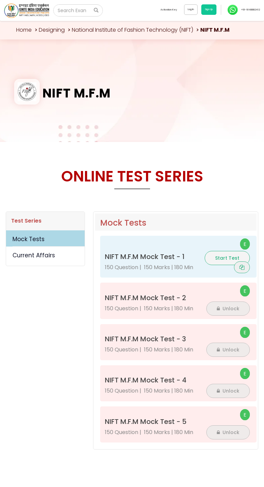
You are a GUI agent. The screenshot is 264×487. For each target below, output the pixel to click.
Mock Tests (28, 239)
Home (24, 30)
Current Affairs (33, 255)
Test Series (26, 221)
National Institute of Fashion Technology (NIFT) (132, 30)
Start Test (227, 258)
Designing (52, 30)
